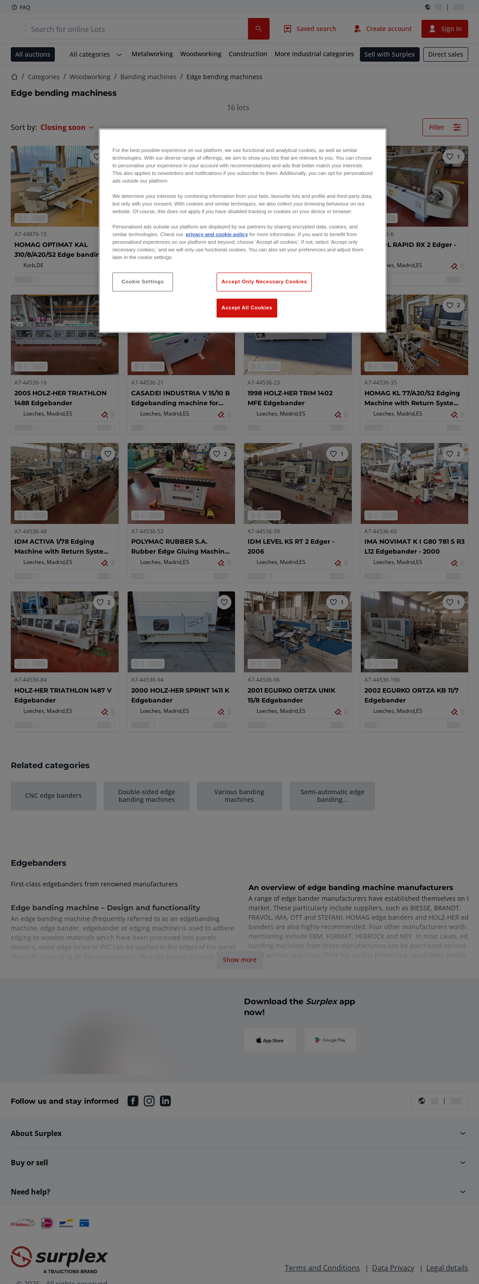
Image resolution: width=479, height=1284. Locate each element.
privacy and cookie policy (217, 234)
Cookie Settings (142, 281)
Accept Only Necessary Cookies (264, 281)
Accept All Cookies (247, 307)
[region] (242, 231)
